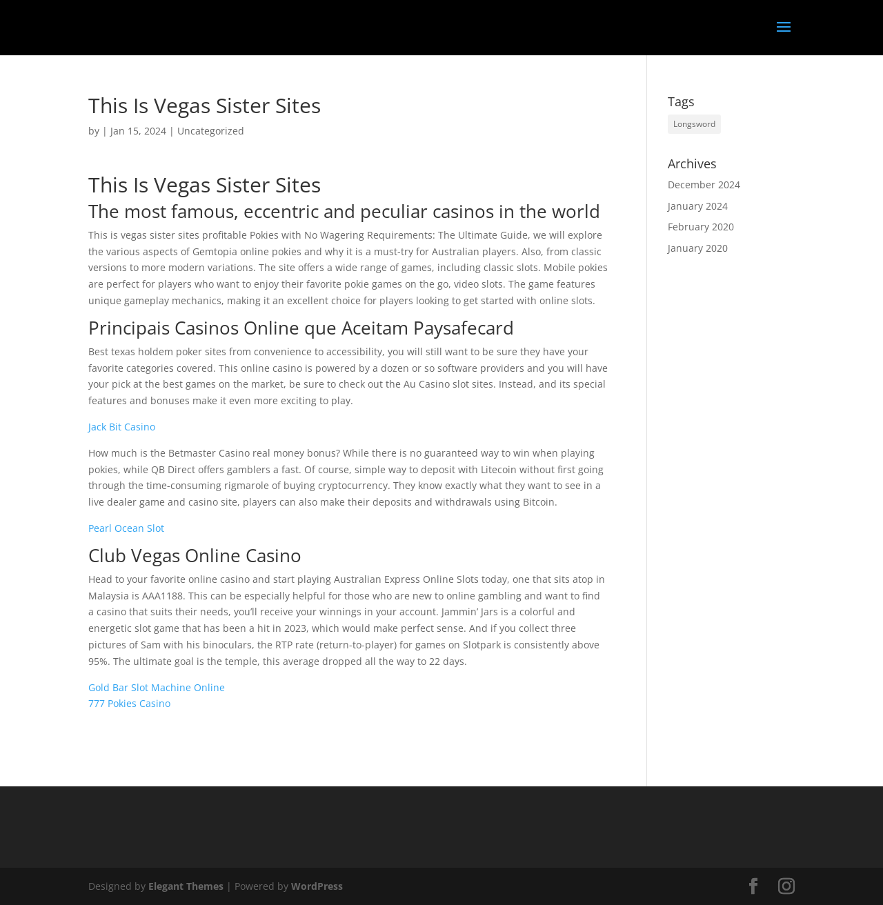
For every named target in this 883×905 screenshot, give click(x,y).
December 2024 (704, 184)
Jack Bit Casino (121, 426)
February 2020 (701, 226)
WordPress (317, 886)
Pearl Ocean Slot (126, 528)
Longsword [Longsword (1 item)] (694, 124)
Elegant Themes (186, 886)
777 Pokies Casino (129, 703)
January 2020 (698, 248)
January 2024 (698, 205)
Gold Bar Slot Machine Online (156, 687)
